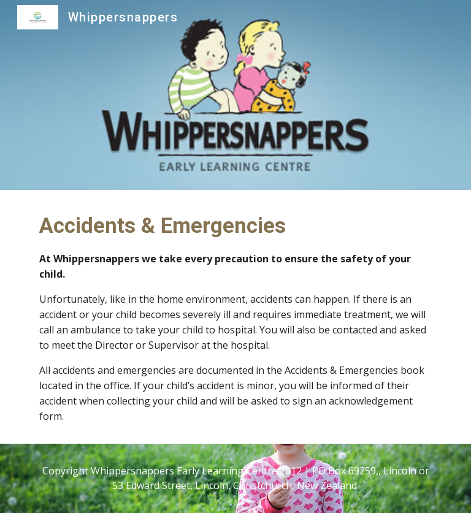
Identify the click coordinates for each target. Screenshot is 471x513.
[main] (235, 317)
